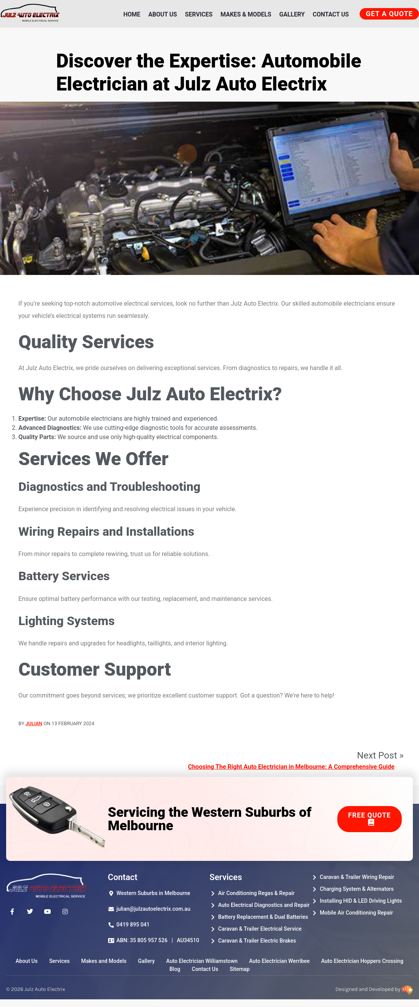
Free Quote (369, 824)
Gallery (291, 16)
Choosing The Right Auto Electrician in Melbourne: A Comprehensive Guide (291, 772)
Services (196, 16)
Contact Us (329, 16)
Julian (34, 729)
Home (129, 16)
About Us (159, 16)
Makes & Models (244, 16)
